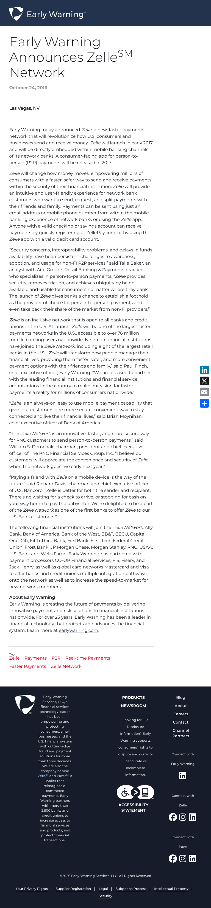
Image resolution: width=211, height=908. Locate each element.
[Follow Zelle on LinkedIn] (192, 818)
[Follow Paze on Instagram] (182, 860)
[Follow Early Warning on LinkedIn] (182, 777)
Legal (103, 889)
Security (105, 896)
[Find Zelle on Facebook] (173, 818)
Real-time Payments (87, 658)
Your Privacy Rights (32, 889)
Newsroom (133, 705)
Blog (180, 697)
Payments (35, 658)
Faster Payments (27, 667)
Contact (180, 722)
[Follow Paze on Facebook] (173, 860)
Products (133, 697)
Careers (180, 713)
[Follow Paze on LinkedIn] (192, 860)
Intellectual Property (171, 889)
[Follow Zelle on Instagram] (182, 818)
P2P (56, 658)
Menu (203, 14)
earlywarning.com (78, 630)
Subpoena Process (131, 889)
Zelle (14, 658)
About (181, 705)
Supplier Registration (73, 889)
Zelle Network (66, 667)
